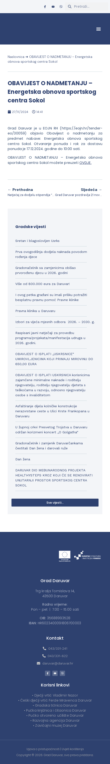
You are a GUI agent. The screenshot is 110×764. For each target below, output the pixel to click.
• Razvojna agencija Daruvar (55, 720)
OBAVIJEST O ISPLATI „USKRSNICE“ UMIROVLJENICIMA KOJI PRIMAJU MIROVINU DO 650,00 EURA (54, 359)
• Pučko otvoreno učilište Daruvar (55, 715)
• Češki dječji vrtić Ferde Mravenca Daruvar (55, 700)
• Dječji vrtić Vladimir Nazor (55, 695)
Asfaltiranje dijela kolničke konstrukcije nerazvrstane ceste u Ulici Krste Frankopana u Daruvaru (52, 411)
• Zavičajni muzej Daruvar (55, 725)
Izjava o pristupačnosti (43, 749)
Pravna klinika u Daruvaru (35, 311)
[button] (98, 29)
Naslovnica (16, 57)
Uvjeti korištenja (73, 749)
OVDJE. (85, 162)
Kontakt (55, 638)
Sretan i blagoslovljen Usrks (37, 241)
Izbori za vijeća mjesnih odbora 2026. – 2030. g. (55, 322)
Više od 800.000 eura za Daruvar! (42, 284)
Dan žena (22, 459)
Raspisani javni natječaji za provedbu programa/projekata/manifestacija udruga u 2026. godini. (50, 338)
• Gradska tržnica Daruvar (55, 705)
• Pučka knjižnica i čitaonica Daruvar (55, 710)
